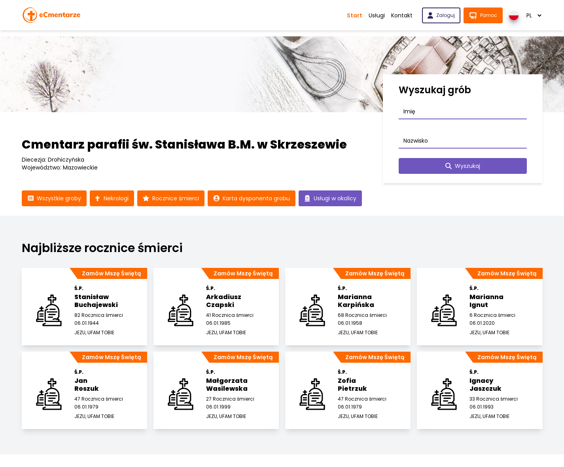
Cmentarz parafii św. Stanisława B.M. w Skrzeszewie (184, 144)
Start (354, 15)
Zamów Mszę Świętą (111, 273)
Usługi (377, 15)
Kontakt (402, 15)
